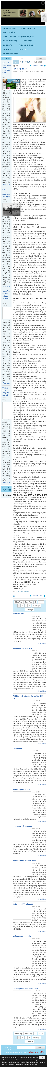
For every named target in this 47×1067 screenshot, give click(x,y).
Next (41, 65)
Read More (6, 184)
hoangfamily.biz (11, 1052)
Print (14, 596)
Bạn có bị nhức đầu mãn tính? (24, 861)
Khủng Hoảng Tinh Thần (22, 936)
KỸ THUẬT (6, 58)
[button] (11, 41)
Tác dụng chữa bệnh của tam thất (25, 988)
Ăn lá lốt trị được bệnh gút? (23, 904)
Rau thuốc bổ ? (18, 614)
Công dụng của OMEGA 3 (22, 648)
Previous (35, 65)
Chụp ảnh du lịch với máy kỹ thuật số (6, 296)
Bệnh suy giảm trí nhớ (21, 789)
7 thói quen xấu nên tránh (22, 826)
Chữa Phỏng (17, 748)
